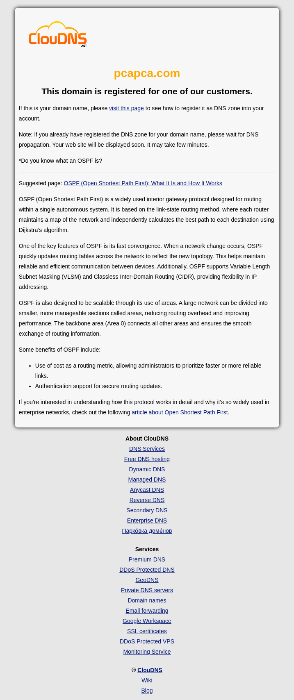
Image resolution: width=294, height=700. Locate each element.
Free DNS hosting (147, 459)
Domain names (147, 600)
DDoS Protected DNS (147, 569)
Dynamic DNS (147, 469)
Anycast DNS (147, 489)
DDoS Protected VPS (147, 641)
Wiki (146, 680)
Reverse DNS (147, 500)
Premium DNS (147, 559)
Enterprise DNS (147, 520)
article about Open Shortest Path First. (179, 412)
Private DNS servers (147, 590)
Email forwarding (146, 610)
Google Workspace (147, 621)
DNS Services (147, 448)
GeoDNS (146, 580)
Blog (147, 690)
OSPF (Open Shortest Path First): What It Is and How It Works (143, 183)
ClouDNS (149, 670)
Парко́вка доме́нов (147, 530)
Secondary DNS (146, 510)
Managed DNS (147, 479)
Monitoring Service (147, 651)
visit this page (126, 108)
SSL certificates (147, 631)
